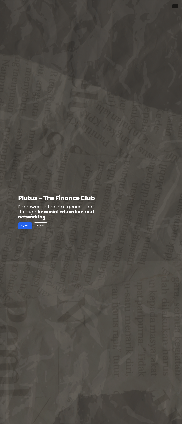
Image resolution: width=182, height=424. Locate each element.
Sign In (40, 225)
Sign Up (25, 225)
